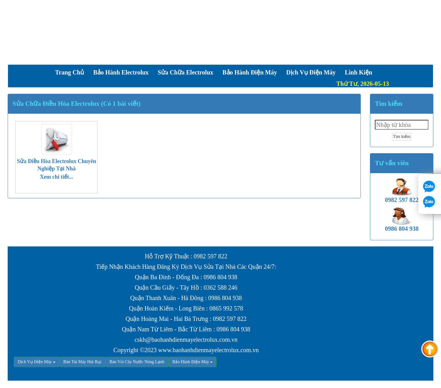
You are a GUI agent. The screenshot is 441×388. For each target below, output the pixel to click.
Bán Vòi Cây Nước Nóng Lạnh (136, 361)
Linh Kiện (358, 72)
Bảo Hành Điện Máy (249, 72)
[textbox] (401, 125)
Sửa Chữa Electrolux (185, 72)
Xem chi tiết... (56, 177)
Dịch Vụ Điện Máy (35, 361)
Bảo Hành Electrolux (121, 72)
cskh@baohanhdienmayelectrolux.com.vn (185, 339)
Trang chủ (69, 72)
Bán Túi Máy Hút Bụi (82, 361)
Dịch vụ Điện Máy (311, 72)
